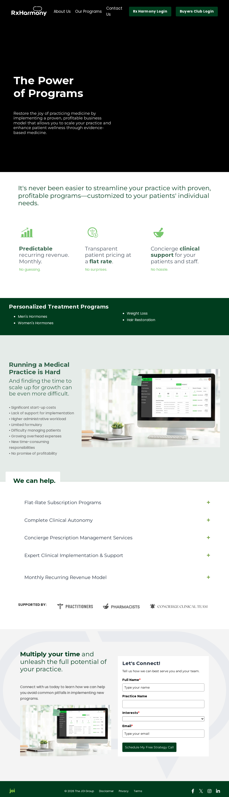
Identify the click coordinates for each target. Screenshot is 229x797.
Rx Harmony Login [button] (150, 12)
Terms (138, 787)
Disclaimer (106, 787)
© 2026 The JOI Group (79, 787)
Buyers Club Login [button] (196, 12)
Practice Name (134, 692)
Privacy (124, 787)
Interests (130, 709)
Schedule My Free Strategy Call (149, 743)
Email (127, 722)
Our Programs (85, 12)
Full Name (131, 676)
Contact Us (115, 12)
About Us (59, 12)
